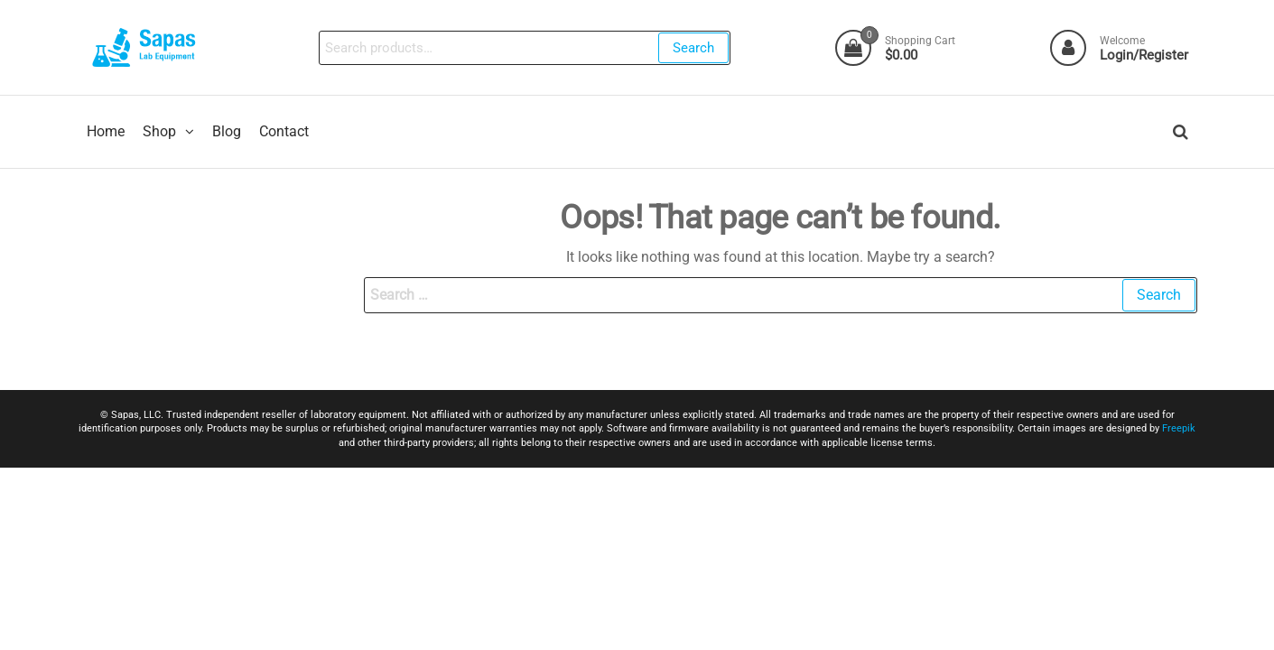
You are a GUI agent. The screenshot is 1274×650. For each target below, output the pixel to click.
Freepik (1178, 430)
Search (693, 48)
